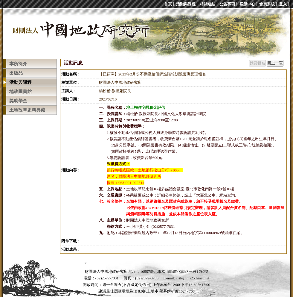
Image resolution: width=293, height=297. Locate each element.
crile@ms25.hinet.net (193, 278)
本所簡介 (18, 63)
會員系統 (267, 4)
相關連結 (207, 4)
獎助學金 (18, 100)
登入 (283, 4)
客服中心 (247, 4)
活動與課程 (186, 4)
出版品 (16, 73)
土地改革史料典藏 (27, 110)
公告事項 (227, 4)
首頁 (168, 4)
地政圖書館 (20, 91)
